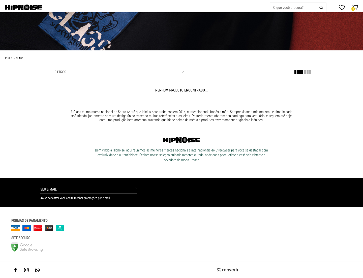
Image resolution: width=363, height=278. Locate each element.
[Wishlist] (342, 8)
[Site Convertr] (181, 270)
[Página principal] (27, 7)
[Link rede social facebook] (15, 269)
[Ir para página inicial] (8, 58)
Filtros (60, 72)
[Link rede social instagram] (26, 269)
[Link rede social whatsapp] (37, 269)
